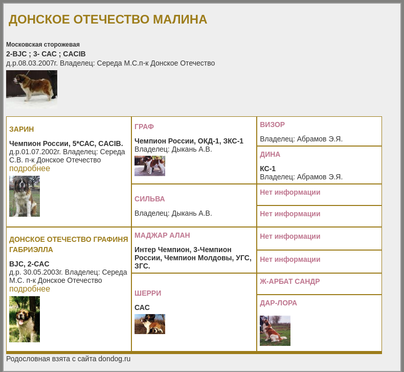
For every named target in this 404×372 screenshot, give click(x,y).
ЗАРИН (21, 129)
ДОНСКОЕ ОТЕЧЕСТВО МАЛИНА (108, 19)
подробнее (29, 168)
